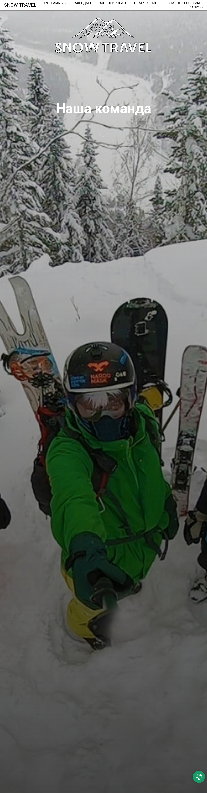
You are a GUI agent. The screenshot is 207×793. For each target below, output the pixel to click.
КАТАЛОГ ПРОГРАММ (183, 3)
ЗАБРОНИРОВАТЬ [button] (113, 3)
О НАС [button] (195, 7)
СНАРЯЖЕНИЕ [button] (145, 3)
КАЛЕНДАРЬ (82, 3)
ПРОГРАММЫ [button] (52, 3)
